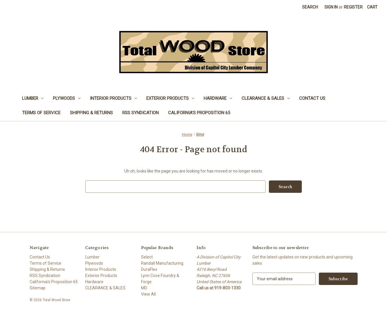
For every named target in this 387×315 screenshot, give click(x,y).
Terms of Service (41, 112)
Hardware (218, 98)
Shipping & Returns (91, 112)
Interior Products (113, 98)
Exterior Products (170, 98)
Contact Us (312, 98)
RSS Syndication (140, 112)
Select (147, 257)
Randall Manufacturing (162, 263)
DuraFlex (149, 269)
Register (353, 7)
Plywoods (67, 98)
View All (148, 294)
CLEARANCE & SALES (266, 98)
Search (310, 7)
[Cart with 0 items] (372, 7)
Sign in (331, 7)
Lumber (33, 98)
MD (144, 288)
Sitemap (38, 288)
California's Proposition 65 (199, 112)
